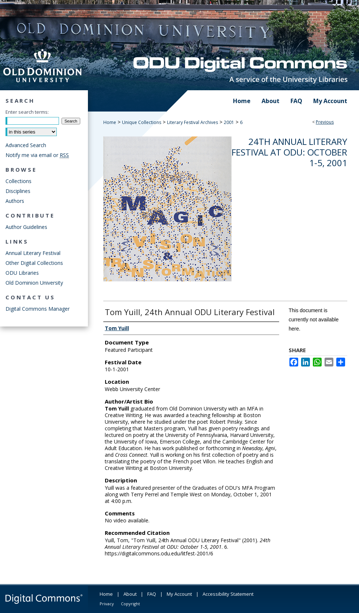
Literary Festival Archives (192, 122)
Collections (18, 181)
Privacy (107, 603)
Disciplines (17, 190)
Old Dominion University (34, 282)
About (130, 594)
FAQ (151, 594)
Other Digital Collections (34, 262)
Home (109, 122)
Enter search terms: (27, 112)
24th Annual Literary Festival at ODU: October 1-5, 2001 (289, 152)
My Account (179, 594)
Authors (14, 200)
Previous (325, 122)
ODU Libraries (22, 272)
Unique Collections (141, 122)
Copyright (130, 603)
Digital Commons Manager (37, 308)
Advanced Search (25, 145)
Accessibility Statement (228, 594)
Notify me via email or (37, 155)
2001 (229, 122)
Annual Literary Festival (32, 252)
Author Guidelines (26, 226)
